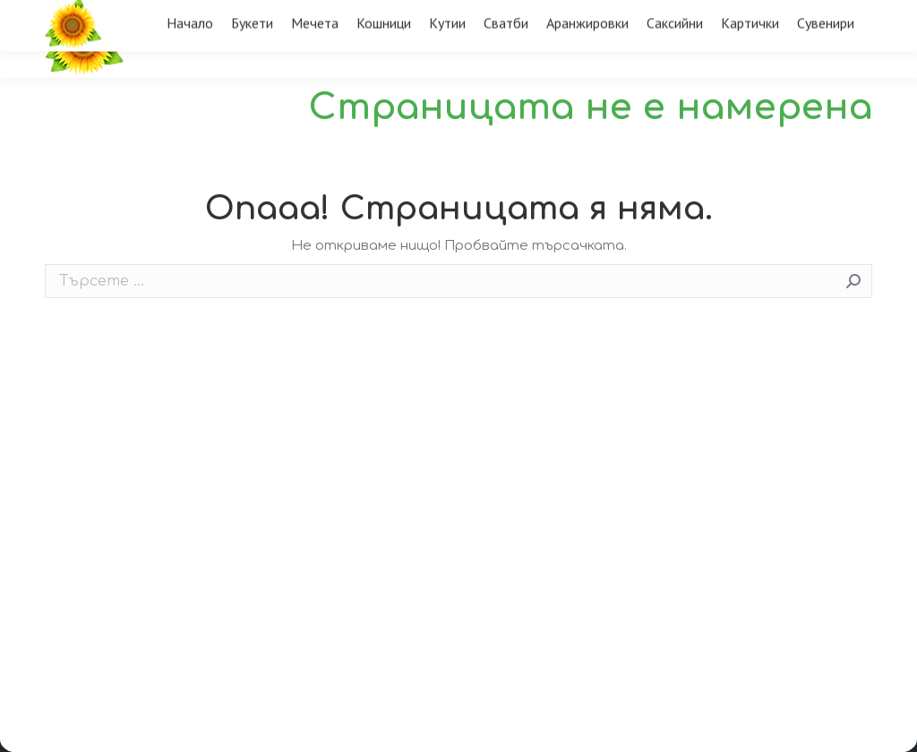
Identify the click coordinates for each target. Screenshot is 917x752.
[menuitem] (190, 68)
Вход (842, 15)
